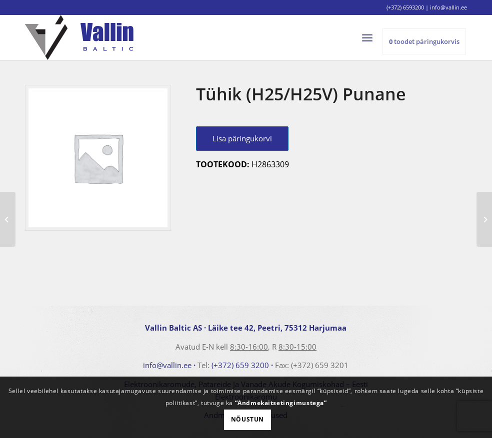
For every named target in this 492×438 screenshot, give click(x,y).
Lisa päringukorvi (242, 138)
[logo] (79, 37)
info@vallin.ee (167, 365)
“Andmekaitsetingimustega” (281, 403)
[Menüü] (372, 37)
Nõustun (247, 419)
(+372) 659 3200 (240, 365)
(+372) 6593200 (405, 7)
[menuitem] (372, 37)
